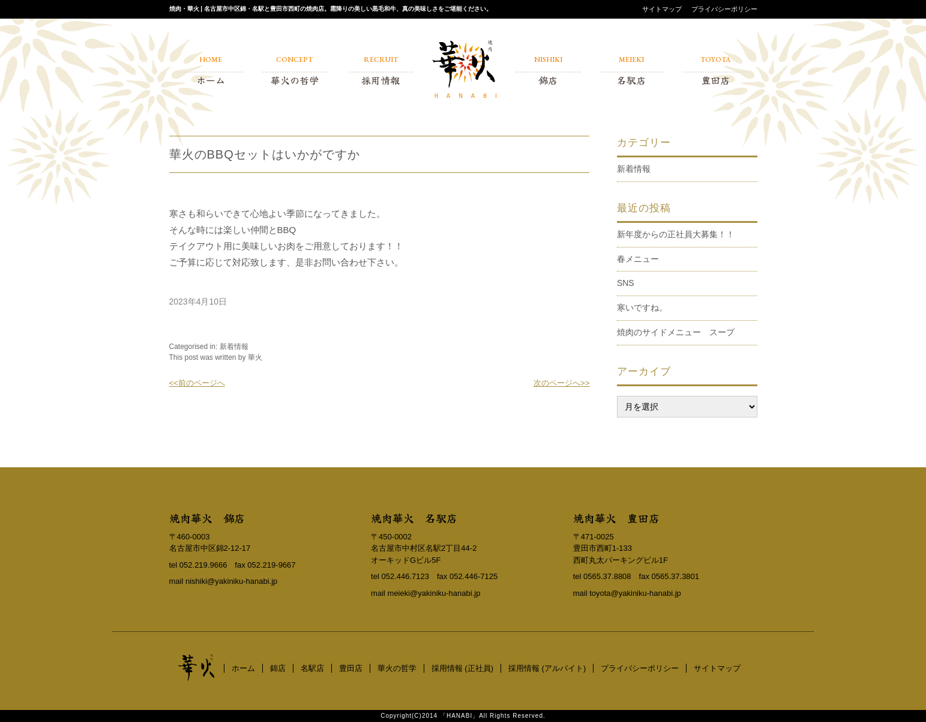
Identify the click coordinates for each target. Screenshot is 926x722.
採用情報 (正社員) (462, 668)
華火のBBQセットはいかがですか (264, 154)
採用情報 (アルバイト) (547, 668)
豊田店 (350, 668)
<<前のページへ (197, 382)
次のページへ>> (561, 382)
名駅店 (312, 668)
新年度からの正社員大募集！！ (676, 234)
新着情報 (234, 346)
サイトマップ (662, 9)
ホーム (243, 668)
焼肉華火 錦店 (207, 518)
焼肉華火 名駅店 (414, 518)
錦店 (278, 668)
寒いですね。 (642, 307)
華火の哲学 (396, 668)
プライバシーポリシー (724, 9)
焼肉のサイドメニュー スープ (676, 332)
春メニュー (638, 259)
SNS (625, 283)
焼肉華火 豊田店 (616, 518)
